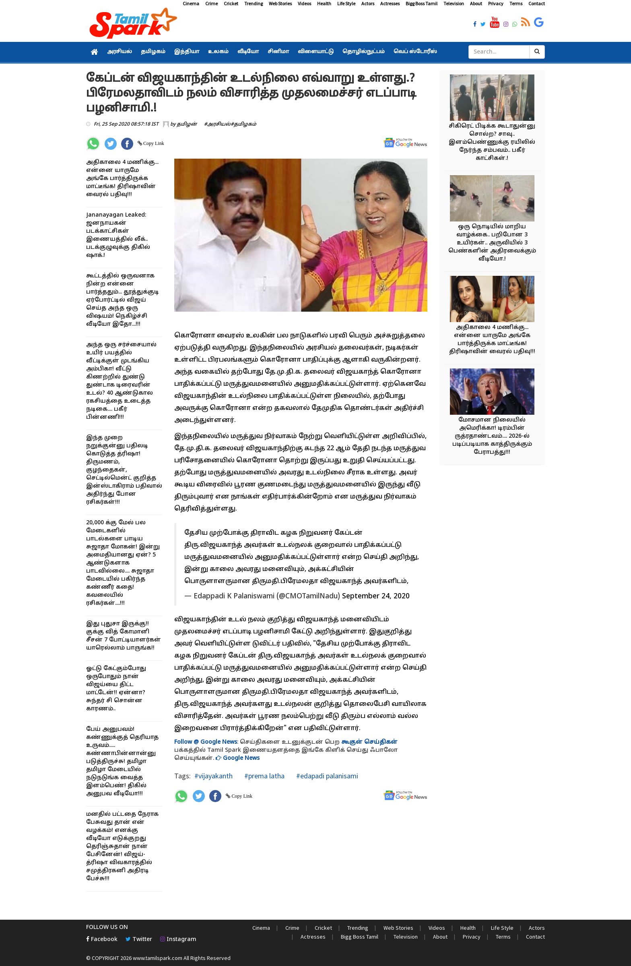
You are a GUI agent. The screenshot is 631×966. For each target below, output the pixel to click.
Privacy (495, 3)
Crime (211, 3)
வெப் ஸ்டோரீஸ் (415, 52)
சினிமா (278, 52)
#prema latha (264, 775)
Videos (304, 3)
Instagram (178, 939)
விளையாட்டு (316, 52)
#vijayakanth (213, 775)
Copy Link (153, 143)
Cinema (191, 3)
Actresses (390, 3)
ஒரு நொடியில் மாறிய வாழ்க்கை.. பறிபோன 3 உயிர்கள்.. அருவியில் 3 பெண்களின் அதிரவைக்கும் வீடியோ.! (492, 243)
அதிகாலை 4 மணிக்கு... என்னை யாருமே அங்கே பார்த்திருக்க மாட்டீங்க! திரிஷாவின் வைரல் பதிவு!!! (122, 178)
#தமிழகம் (243, 124)
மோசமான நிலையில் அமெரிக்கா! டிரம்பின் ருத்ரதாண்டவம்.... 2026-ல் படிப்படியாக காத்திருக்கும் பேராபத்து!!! (492, 436)
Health (324, 3)
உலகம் (218, 52)
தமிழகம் (153, 52)
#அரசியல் (217, 124)
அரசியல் (119, 52)
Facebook (102, 939)
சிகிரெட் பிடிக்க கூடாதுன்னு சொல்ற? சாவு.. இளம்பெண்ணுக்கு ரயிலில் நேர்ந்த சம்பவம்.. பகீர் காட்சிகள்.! (492, 142)
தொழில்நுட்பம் (363, 52)
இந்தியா (186, 52)
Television (453, 3)
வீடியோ (248, 52)
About (476, 3)
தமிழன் (187, 124)
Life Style (346, 3)
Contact (536, 3)
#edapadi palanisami (326, 775)
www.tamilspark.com (157, 958)
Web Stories (280, 3)
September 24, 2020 (376, 596)
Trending (253, 3)
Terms (515, 3)
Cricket (231, 3)
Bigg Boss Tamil (421, 3)
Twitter (139, 939)
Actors (367, 3)
